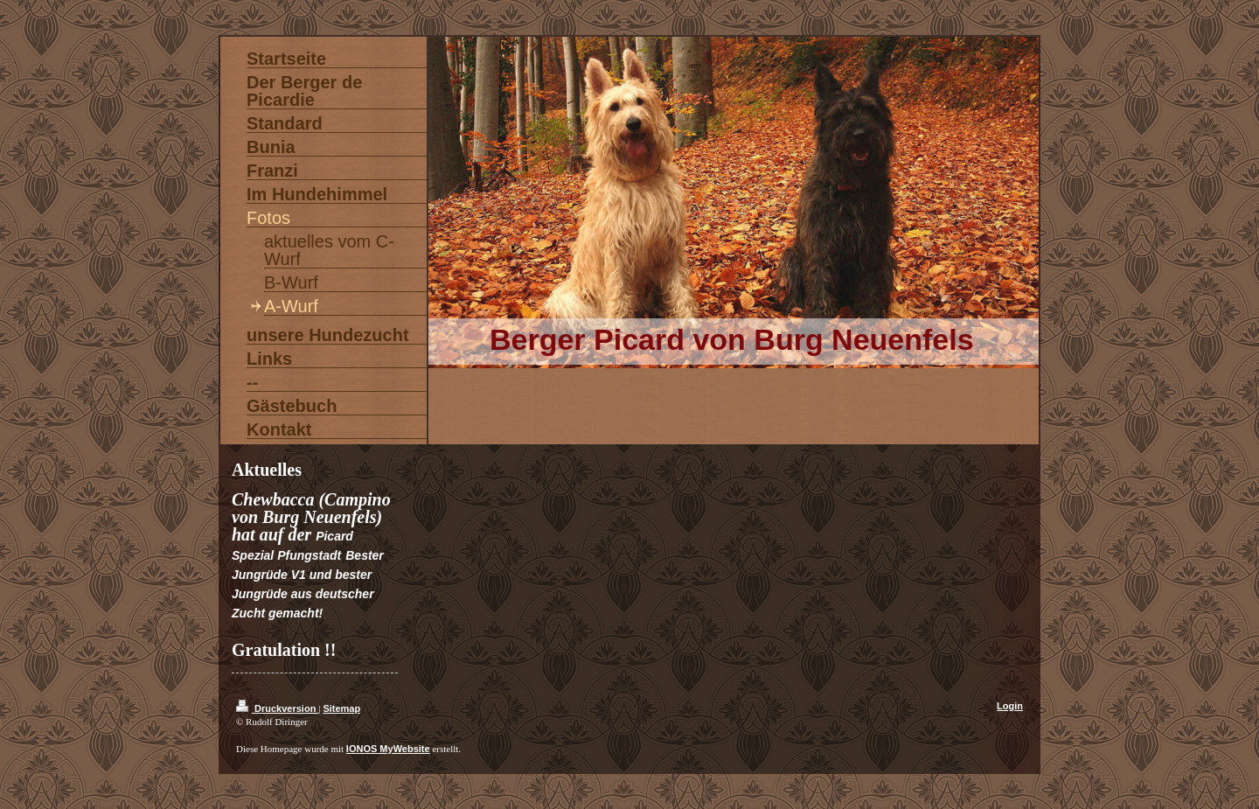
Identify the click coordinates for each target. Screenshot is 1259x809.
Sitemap (341, 708)
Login (1010, 706)
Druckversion (277, 708)
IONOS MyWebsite (388, 748)
